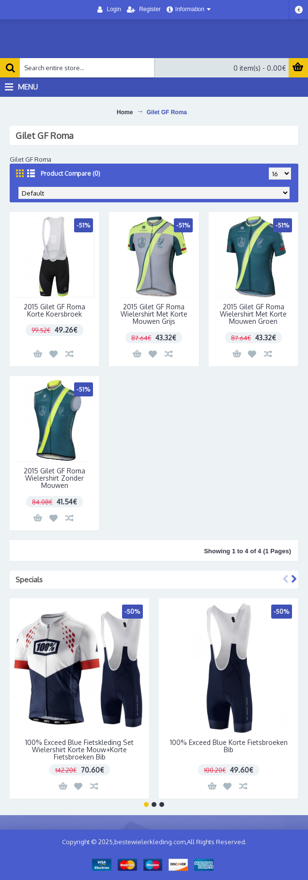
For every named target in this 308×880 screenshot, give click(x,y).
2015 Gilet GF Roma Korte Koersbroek (54, 310)
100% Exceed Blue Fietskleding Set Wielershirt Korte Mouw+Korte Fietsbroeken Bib (79, 749)
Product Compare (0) (70, 173)
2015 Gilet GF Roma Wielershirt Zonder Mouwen (54, 478)
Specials (29, 579)
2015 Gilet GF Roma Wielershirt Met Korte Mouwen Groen (253, 314)
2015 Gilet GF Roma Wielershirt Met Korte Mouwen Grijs (154, 314)
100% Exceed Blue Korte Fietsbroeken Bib (229, 746)
